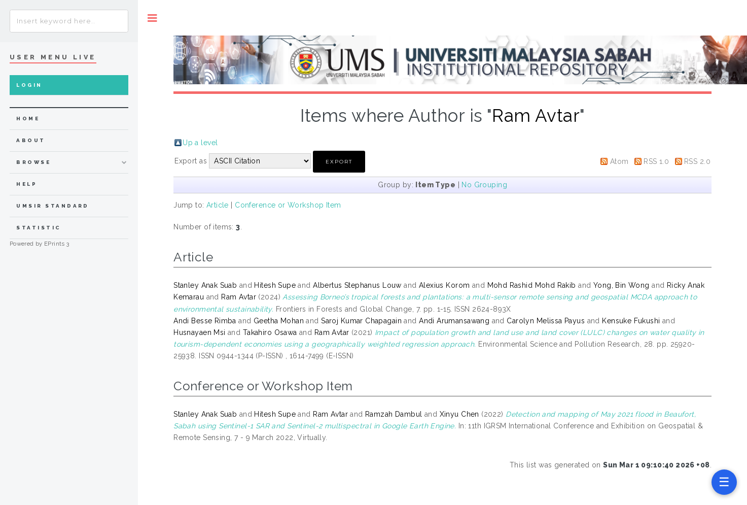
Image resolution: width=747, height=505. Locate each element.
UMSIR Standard (52, 206)
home (28, 118)
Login (29, 85)
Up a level (200, 143)
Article (217, 205)
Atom (619, 161)
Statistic (38, 227)
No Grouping (484, 185)
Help (26, 184)
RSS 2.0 (697, 161)
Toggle (152, 18)
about (30, 140)
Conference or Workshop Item (288, 205)
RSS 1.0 (656, 161)
